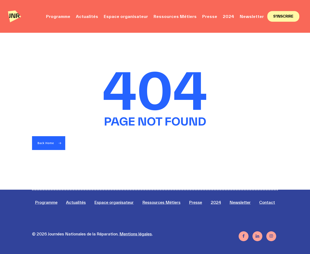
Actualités (76, 202)
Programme (46, 202)
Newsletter (240, 202)
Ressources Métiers (161, 202)
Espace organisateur (114, 202)
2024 (216, 202)
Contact (267, 202)
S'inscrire (283, 16)
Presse (195, 202)
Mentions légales (135, 234)
